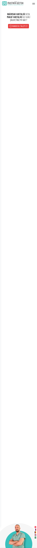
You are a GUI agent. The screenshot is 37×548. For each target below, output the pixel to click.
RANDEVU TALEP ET (18, 26)
